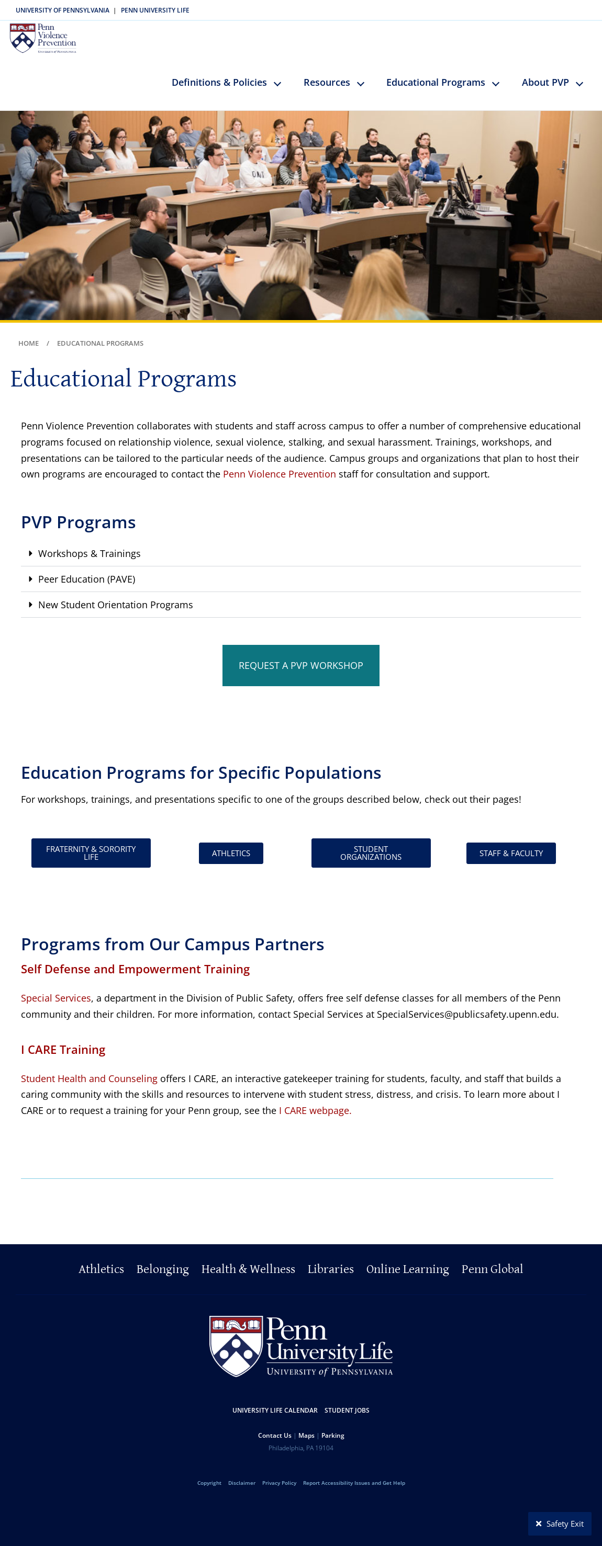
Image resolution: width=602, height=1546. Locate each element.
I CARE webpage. (315, 1102)
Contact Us (275, 1428)
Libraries (331, 1262)
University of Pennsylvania (62, 10)
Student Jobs (347, 1403)
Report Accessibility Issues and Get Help (354, 1475)
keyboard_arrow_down (282, 83)
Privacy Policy (279, 1475)
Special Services (56, 990)
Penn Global (492, 1262)
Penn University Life (155, 10)
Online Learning (407, 1262)
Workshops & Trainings (89, 545)
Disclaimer (241, 1475)
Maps (306, 1428)
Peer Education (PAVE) (86, 571)
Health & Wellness (248, 1262)
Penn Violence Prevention (279, 466)
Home (28, 335)
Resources (327, 74)
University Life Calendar (275, 1403)
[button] (301, 546)
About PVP (545, 74)
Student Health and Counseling (89, 1070)
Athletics (101, 1262)
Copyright (209, 1475)
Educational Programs (435, 74)
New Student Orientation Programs (115, 596)
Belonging (163, 1262)
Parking (332, 1428)
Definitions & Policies (219, 74)
